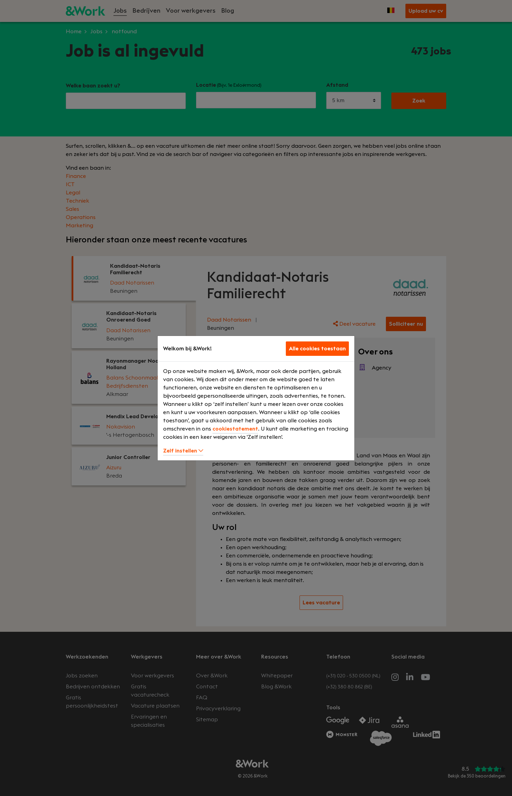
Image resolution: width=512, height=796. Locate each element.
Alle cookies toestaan (317, 348)
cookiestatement (235, 429)
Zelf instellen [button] (183, 451)
